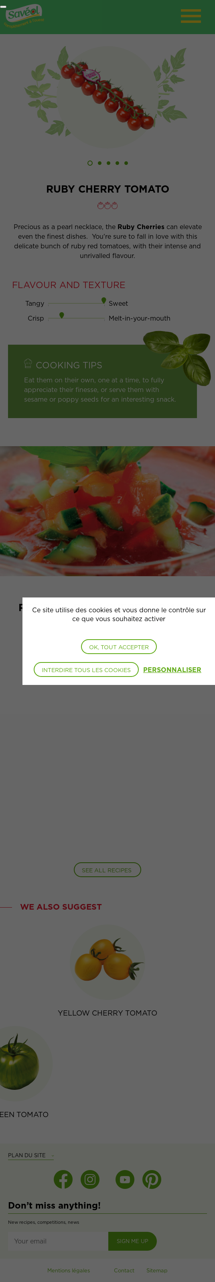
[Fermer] (3, 7)
